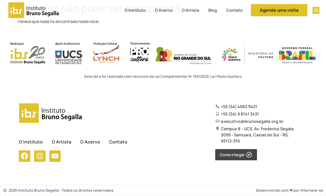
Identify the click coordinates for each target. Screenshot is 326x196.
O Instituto (135, 10)
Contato (234, 10)
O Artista (190, 10)
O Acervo (164, 10)
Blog (212, 10)
